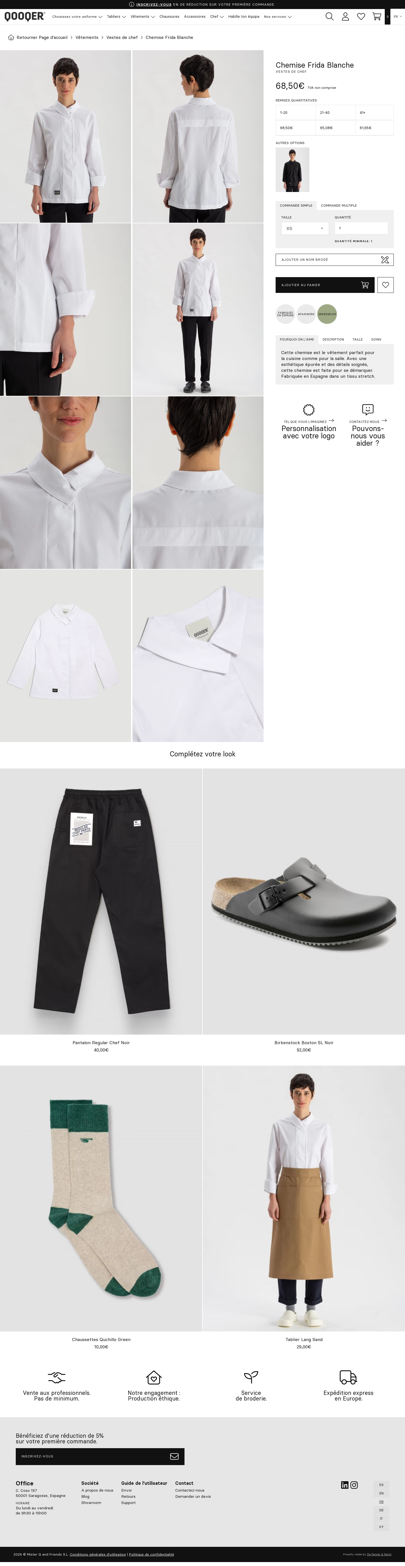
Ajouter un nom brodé (335, 260)
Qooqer (25, 17)
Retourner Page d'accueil (38, 37)
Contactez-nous (189, 1494)
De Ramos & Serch (379, 1558)
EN (381, 1497)
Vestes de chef (124, 37)
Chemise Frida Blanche (172, 37)
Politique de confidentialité (151, 1558)
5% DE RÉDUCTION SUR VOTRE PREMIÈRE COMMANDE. (202, 4)
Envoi (126, 1494)
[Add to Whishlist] (385, 285)
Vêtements (88, 37)
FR (396, 17)
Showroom (91, 1506)
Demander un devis (193, 1500)
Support (128, 1506)
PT (381, 1531)
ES (381, 1489)
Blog (85, 1500)
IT (381, 1522)
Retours (128, 1500)
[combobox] (305, 228)
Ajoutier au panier (325, 285)
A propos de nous (97, 1494)
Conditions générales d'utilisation (98, 1558)
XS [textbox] (289, 228)
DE (381, 1514)
